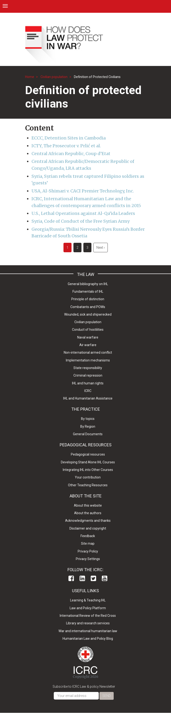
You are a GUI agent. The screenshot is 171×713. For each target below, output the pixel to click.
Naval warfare (87, 337)
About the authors (87, 513)
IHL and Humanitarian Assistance (87, 398)
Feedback (88, 536)
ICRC (87, 391)
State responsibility (87, 368)
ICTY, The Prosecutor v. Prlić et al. (66, 145)
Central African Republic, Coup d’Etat (71, 153)
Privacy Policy (88, 551)
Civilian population (54, 77)
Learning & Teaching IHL (88, 600)
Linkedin (82, 578)
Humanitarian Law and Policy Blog (88, 638)
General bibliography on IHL (88, 284)
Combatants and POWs (87, 307)
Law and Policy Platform (88, 608)
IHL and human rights (88, 383)
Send (106, 696)
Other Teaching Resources (88, 485)
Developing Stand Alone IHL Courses (88, 462)
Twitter (93, 578)
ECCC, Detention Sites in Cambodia (69, 138)
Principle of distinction (87, 299)
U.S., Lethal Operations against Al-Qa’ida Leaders (83, 213)
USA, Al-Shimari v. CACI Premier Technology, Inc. (83, 191)
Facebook (71, 578)
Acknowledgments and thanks (88, 520)
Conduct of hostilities (88, 329)
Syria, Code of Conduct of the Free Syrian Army (81, 221)
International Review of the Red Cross (88, 615)
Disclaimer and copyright (87, 528)
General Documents (88, 434)
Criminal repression (87, 375)
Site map (87, 543)
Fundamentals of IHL (87, 291)
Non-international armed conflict (88, 352)
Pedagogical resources (88, 454)
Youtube (104, 578)
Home (29, 77)
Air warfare (87, 345)
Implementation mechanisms (88, 360)
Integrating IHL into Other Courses (88, 470)
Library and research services (88, 623)
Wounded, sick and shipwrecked (88, 314)
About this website (88, 505)
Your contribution (88, 477)
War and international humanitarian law (87, 631)
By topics (87, 419)
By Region (87, 426)
